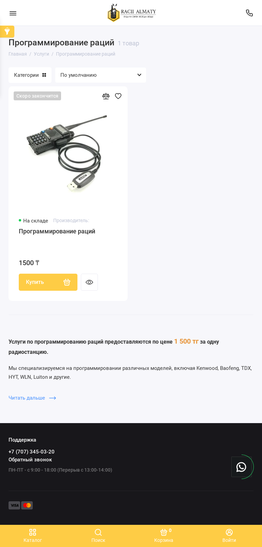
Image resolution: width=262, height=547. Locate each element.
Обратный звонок (30, 460)
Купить (48, 282)
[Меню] (13, 13)
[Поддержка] (249, 13)
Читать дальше (32, 398)
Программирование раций (57, 231)
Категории (30, 75)
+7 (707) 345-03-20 (32, 452)
